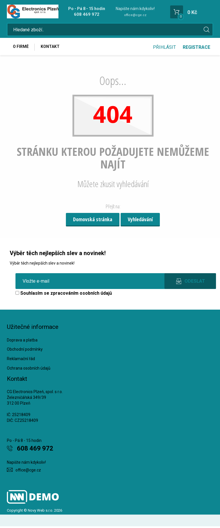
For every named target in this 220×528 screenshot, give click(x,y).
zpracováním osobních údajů (81, 295)
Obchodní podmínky (25, 351)
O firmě (21, 48)
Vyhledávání (140, 221)
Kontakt (51, 48)
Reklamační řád (21, 360)
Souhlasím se (63, 295)
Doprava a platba (22, 341)
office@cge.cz (135, 15)
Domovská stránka (92, 221)
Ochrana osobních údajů (28, 370)
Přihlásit (164, 48)
